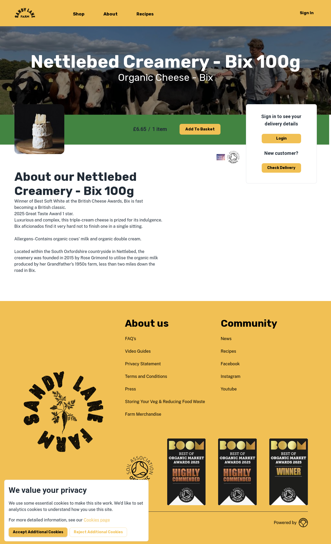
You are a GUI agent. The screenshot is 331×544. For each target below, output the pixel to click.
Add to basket (200, 129)
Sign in (307, 12)
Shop (79, 14)
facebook (230, 363)
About (110, 14)
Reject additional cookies (98, 532)
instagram (230, 376)
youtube (229, 389)
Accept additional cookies (38, 532)
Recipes (145, 14)
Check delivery (281, 168)
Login (281, 138)
